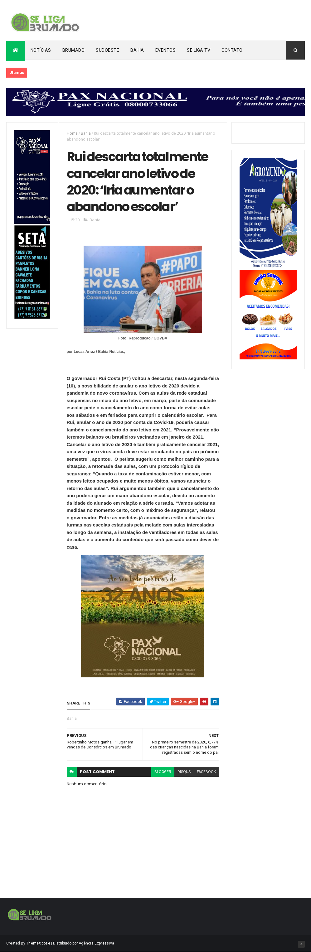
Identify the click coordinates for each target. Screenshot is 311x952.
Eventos (165, 50)
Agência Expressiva (96, 943)
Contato (232, 50)
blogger (162, 772)
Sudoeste (107, 50)
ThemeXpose (38, 943)
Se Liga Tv (198, 50)
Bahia (137, 50)
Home (72, 133)
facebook (206, 772)
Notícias (41, 50)
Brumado (73, 50)
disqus (184, 772)
